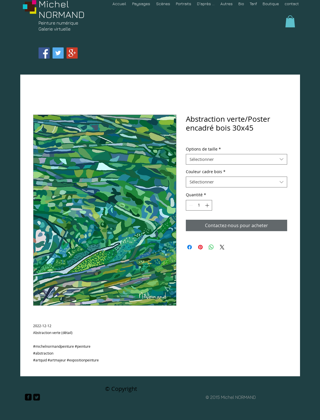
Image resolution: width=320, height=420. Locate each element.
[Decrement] (190, 205)
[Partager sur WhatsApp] (211, 247)
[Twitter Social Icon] (58, 53)
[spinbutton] (199, 205)
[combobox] (236, 159)
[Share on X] (222, 247)
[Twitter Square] (36, 397)
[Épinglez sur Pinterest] (200, 247)
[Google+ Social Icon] (72, 53)
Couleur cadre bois (206, 171)
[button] (290, 21)
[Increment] (207, 205)
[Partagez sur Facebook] (189, 247)
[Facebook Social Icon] (44, 53)
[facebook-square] (28, 397)
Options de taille (203, 149)
